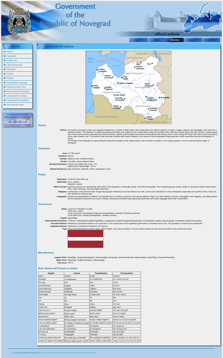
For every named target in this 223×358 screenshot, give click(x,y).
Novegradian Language (17, 82)
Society (174, 40)
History (10, 51)
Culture (10, 74)
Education (11, 69)
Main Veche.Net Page (87, 353)
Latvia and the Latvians (17, 96)
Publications (211, 40)
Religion (10, 78)
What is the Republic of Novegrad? (62, 353)
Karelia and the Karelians (18, 100)
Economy (192, 40)
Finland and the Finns (16, 87)
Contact (43, 353)
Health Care (12, 60)
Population (11, 56)
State (156, 40)
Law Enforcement (14, 65)
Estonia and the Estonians (18, 91)
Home (138, 40)
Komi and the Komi (15, 105)
